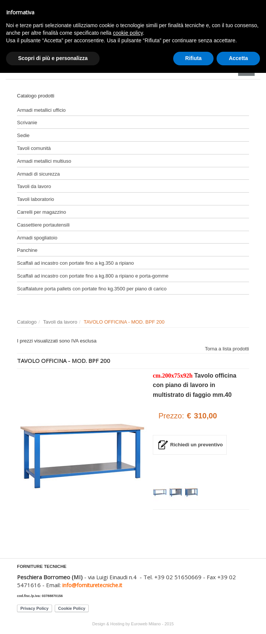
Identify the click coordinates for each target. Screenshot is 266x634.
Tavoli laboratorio (35, 199)
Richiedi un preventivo (196, 444)
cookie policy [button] (128, 33)
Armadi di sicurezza (38, 174)
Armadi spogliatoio (37, 238)
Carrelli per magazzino (41, 212)
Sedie (23, 135)
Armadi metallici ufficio (41, 110)
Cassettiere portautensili (43, 225)
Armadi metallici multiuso (44, 161)
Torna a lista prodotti (227, 349)
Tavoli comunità (34, 148)
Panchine (27, 250)
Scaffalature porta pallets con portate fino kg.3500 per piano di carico (92, 289)
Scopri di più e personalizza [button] (53, 58)
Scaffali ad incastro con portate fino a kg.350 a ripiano (75, 263)
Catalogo (27, 322)
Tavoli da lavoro (34, 186)
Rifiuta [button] (193, 58)
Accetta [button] (238, 58)
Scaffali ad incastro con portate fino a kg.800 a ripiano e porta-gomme (93, 276)
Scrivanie (27, 122)
